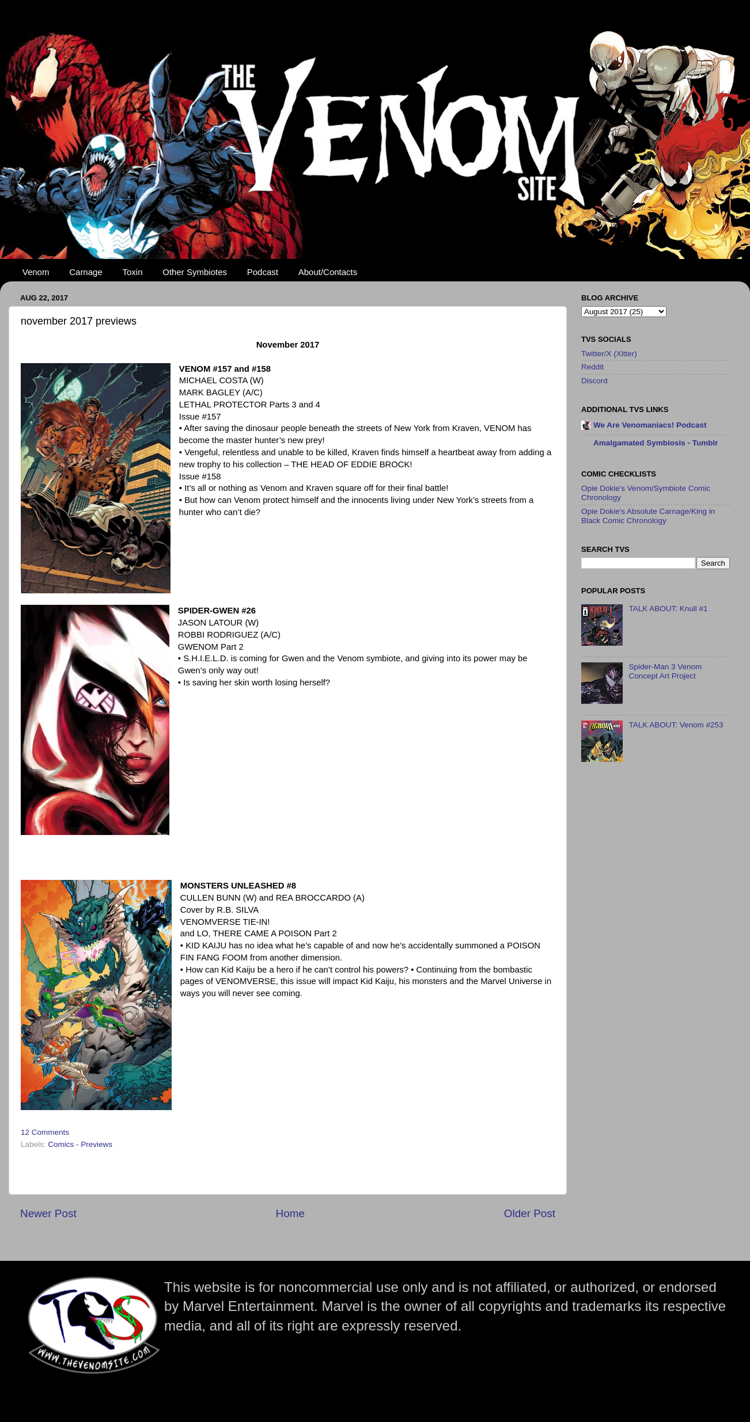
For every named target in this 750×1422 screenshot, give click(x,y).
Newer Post (48, 1213)
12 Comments (45, 1132)
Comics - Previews (80, 1144)
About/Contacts (328, 272)
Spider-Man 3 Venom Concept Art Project (665, 671)
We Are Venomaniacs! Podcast (650, 425)
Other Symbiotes (194, 272)
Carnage (86, 272)
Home (290, 1213)
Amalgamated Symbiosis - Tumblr (655, 443)
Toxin (133, 272)
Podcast (262, 272)
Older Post (529, 1213)
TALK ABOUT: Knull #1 (667, 608)
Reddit (592, 367)
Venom (36, 272)
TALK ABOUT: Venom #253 (675, 724)
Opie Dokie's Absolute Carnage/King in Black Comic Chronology (648, 516)
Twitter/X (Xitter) (609, 353)
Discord (594, 380)
